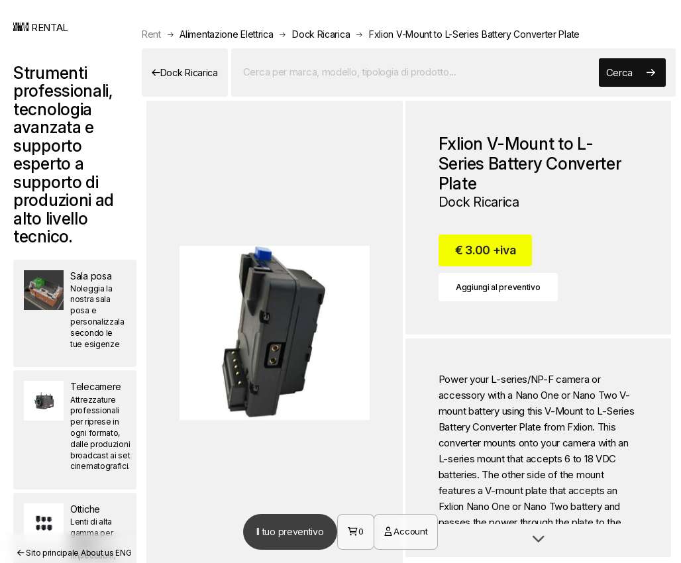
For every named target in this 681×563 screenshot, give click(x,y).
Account (405, 531)
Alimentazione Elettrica (226, 34)
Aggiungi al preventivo (498, 287)
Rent (151, 34)
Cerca (630, 73)
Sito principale (48, 553)
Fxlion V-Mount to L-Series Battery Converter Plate (474, 34)
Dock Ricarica (321, 34)
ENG (123, 553)
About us (97, 553)
